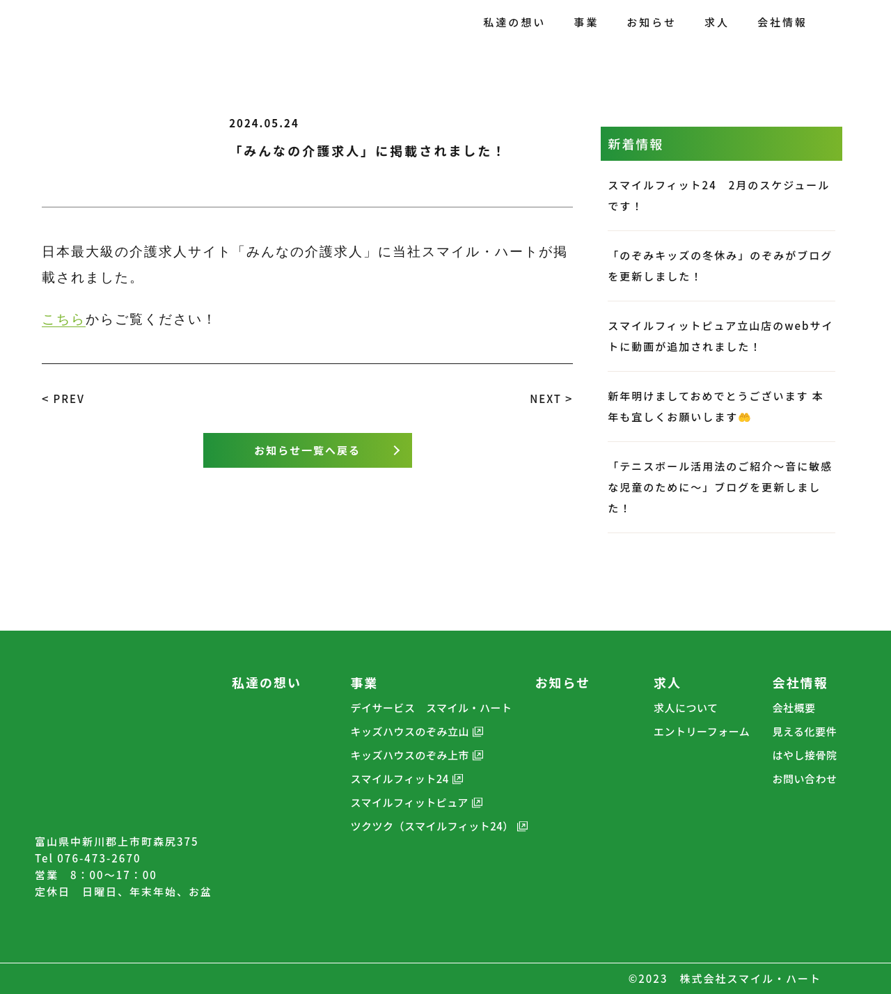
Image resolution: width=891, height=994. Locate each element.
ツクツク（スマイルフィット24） (431, 826)
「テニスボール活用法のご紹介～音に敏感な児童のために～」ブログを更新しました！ (720, 487)
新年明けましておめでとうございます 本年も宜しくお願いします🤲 (715, 406)
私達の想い (266, 682)
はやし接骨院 (805, 755)
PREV (68, 398)
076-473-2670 (99, 858)
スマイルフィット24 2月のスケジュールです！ (719, 195)
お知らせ (563, 682)
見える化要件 (805, 731)
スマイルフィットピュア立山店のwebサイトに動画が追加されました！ (720, 336)
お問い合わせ (805, 778)
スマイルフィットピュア (409, 802)
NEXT (546, 398)
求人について (686, 707)
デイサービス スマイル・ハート (431, 707)
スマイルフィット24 (399, 778)
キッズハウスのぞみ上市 (409, 755)
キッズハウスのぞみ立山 (409, 731)
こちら (64, 319)
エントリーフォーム (702, 731)
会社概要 (794, 707)
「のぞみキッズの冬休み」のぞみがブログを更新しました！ (720, 265)
